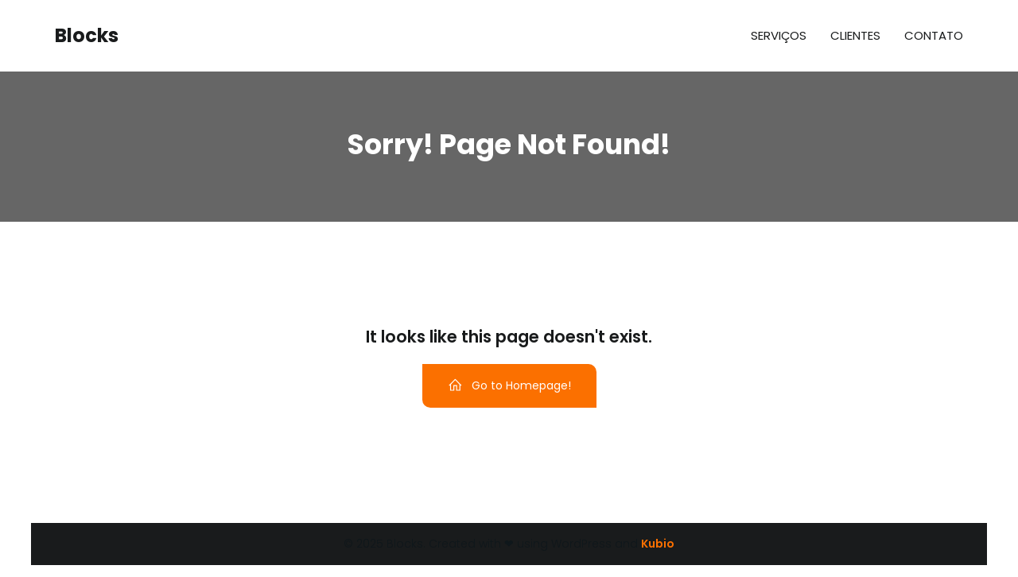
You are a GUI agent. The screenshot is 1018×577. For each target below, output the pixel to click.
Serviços (778, 35)
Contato (933, 35)
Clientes (855, 35)
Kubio (657, 544)
